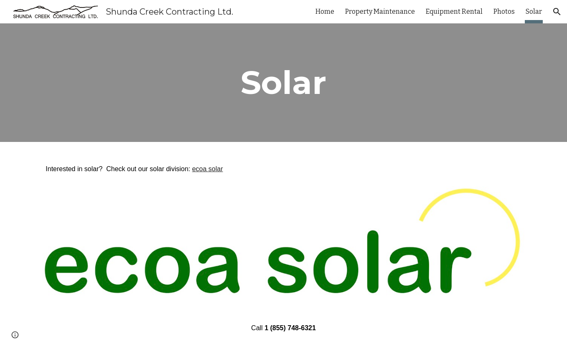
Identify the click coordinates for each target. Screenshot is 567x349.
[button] (557, 12)
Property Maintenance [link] (380, 11)
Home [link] (324, 11)
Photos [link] (504, 11)
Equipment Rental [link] (454, 11)
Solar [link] (534, 11)
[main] (283, 83)
